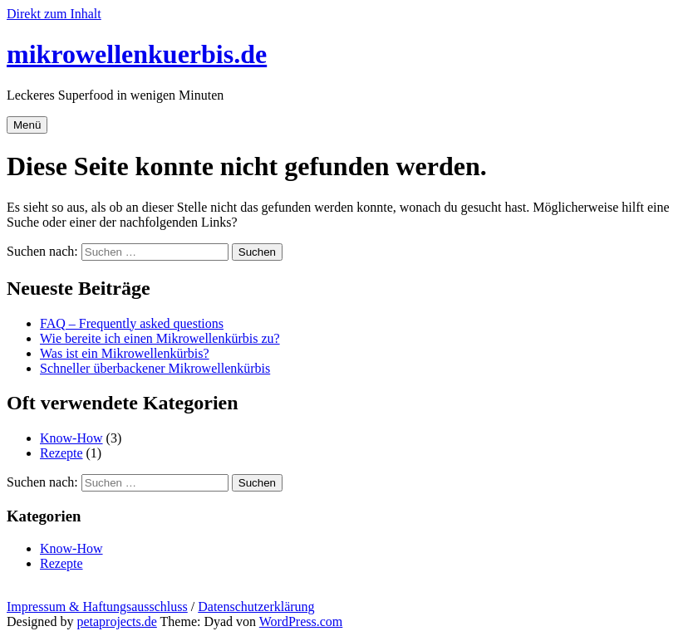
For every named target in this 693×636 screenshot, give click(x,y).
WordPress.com (300, 621)
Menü (27, 125)
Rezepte (61, 453)
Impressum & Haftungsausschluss (97, 606)
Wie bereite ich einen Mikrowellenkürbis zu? (160, 338)
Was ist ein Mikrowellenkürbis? (124, 353)
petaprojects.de (116, 621)
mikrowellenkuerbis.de (137, 54)
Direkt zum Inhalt (54, 14)
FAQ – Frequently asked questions (132, 323)
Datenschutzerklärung (256, 606)
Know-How (71, 438)
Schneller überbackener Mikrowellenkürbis (155, 368)
